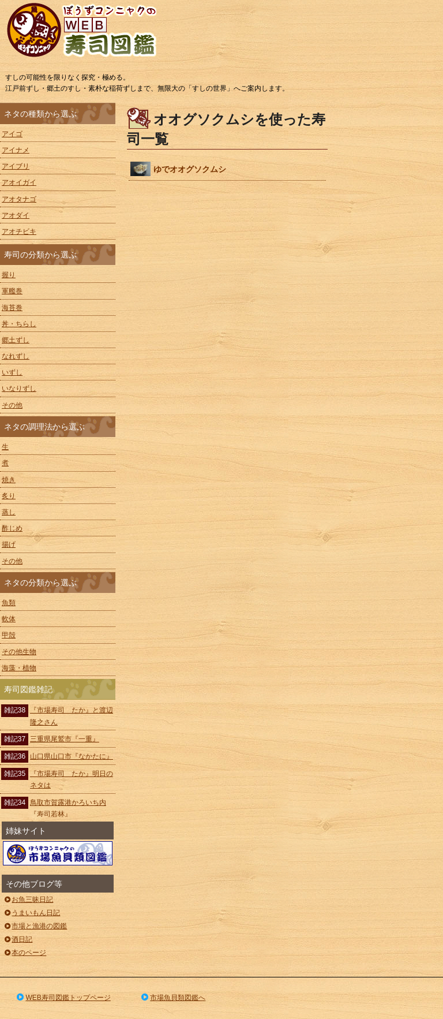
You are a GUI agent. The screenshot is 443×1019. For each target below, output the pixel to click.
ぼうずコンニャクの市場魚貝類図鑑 (57, 853)
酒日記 (17, 939)
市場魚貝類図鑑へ (173, 998)
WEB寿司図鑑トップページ (63, 998)
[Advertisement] (391, 276)
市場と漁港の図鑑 (35, 926)
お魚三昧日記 (28, 899)
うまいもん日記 (31, 913)
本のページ (24, 953)
